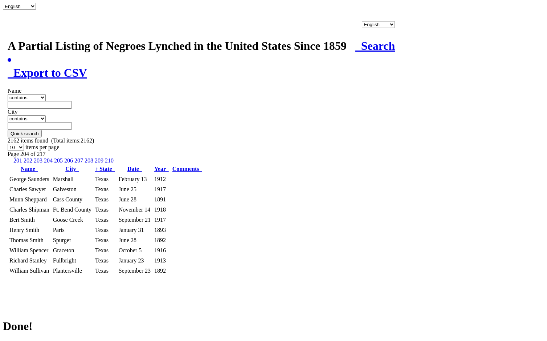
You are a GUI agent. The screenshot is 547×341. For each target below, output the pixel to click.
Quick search (25, 133)
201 (17, 160)
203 (38, 160)
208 (89, 160)
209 (99, 160)
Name (29, 169)
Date (134, 169)
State (105, 169)
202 (28, 160)
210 (109, 160)
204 (48, 160)
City (72, 169)
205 (58, 160)
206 (68, 160)
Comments (187, 169)
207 (78, 160)
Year (161, 169)
